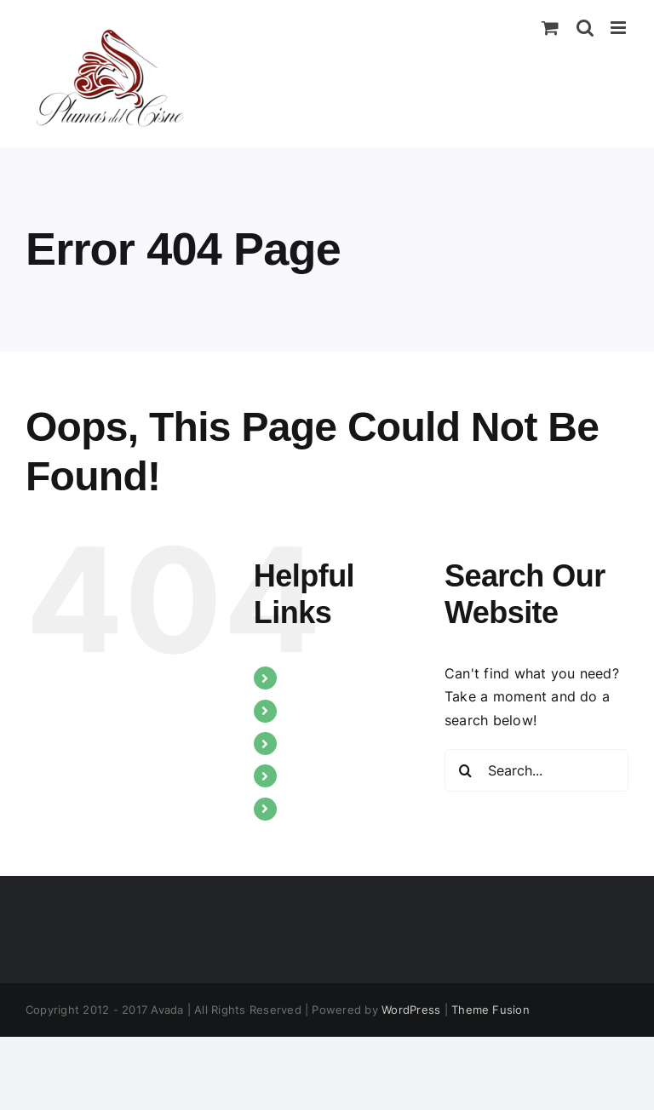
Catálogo (316, 775)
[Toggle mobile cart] (550, 28)
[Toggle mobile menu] (619, 28)
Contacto (317, 808)
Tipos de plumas (341, 710)
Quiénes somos (336, 677)
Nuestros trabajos (345, 743)
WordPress (411, 1009)
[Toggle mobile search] (585, 28)
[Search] (466, 770)
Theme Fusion (490, 1009)
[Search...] (536, 770)
